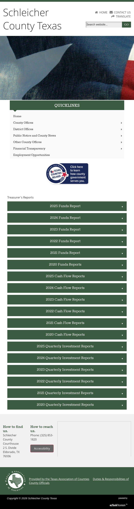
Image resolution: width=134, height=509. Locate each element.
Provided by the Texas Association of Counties (59, 479)
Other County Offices (68, 142)
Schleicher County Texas (32, 19)
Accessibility (42, 448)
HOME (103, 12)
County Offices (68, 123)
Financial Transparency (68, 148)
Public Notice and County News (68, 136)
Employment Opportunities (31, 155)
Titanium (118, 505)
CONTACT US (122, 12)
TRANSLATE (123, 16)
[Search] (104, 25)
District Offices (68, 129)
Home (17, 116)
